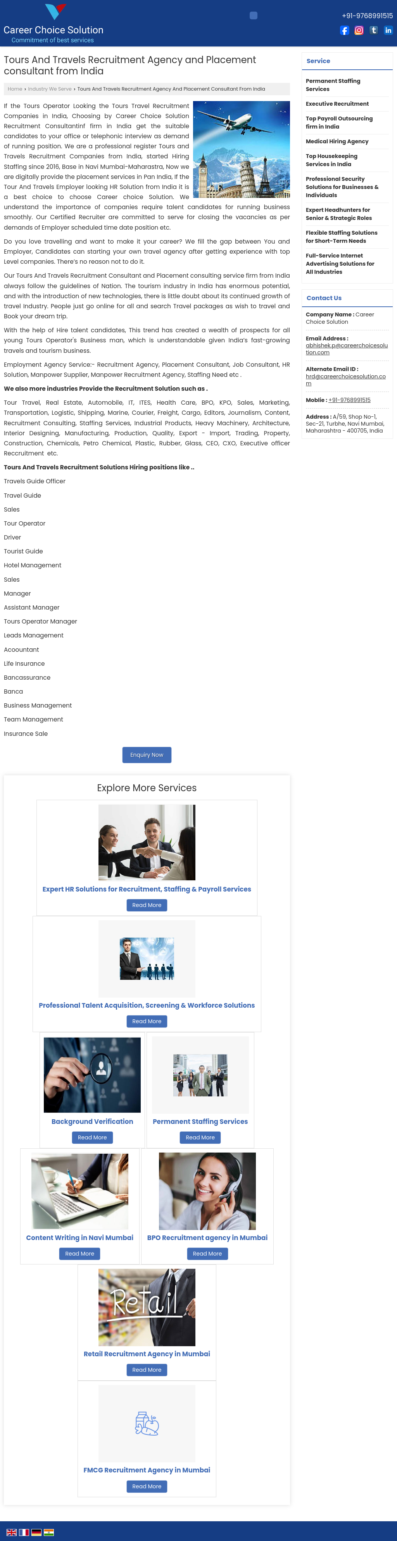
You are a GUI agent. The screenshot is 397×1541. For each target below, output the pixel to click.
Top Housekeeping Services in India (331, 160)
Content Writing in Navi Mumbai (80, 1237)
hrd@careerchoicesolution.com (346, 380)
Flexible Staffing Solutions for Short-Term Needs (342, 237)
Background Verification (92, 1121)
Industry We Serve (50, 89)
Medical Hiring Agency (337, 141)
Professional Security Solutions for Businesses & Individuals (342, 187)
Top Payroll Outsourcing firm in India (339, 123)
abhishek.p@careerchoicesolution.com (347, 349)
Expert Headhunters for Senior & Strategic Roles (339, 214)
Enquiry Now (146, 755)
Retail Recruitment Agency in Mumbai (147, 1354)
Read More (147, 905)
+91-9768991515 (349, 400)
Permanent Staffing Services (200, 1121)
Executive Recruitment (337, 104)
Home (15, 89)
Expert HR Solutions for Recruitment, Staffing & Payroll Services (147, 889)
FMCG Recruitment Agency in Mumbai (147, 1470)
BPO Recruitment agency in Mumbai (207, 1237)
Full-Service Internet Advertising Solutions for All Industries (340, 264)
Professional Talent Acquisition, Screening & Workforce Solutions (147, 1005)
